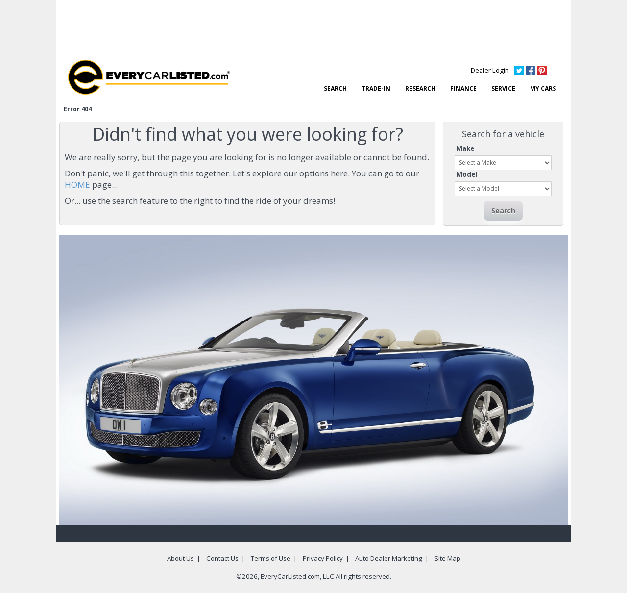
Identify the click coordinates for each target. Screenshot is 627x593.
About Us (180, 558)
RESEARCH (420, 88)
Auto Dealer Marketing (388, 558)
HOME (77, 184)
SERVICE (503, 88)
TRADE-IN (376, 88)
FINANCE (463, 88)
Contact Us (222, 558)
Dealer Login (490, 70)
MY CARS (543, 88)
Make (465, 148)
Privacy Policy (323, 558)
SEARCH (335, 88)
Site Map (447, 558)
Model (467, 174)
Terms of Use (270, 558)
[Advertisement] (313, 27)
